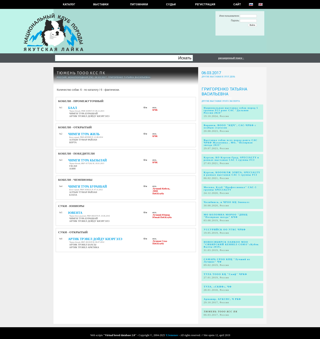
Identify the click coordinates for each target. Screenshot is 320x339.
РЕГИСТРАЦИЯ (205, 4)
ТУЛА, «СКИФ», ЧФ (218, 286)
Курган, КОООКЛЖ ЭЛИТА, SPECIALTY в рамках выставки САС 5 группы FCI (232, 173)
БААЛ (72, 108)
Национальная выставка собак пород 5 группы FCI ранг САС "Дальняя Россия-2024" (231, 110)
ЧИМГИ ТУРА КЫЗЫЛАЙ (87, 160)
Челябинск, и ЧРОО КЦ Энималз (226, 202)
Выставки (101, 4)
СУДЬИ (171, 4)
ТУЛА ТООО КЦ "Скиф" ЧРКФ (225, 274)
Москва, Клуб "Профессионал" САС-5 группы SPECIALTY (230, 188)
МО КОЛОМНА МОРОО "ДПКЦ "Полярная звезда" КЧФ (226, 215)
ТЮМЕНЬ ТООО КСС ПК (81, 73)
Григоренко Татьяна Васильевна (224, 91)
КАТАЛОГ (69, 4)
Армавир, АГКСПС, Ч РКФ (222, 299)
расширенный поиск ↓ (231, 58)
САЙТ (237, 4)
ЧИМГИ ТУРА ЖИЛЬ (84, 134)
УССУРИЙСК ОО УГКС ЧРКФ (225, 229)
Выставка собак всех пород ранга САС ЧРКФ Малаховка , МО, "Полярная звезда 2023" (230, 142)
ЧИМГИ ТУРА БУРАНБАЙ (87, 186)
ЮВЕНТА (75, 213)
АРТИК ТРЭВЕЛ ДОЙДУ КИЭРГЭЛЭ (95, 239)
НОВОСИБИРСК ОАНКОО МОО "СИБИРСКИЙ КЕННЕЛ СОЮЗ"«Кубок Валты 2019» (231, 244)
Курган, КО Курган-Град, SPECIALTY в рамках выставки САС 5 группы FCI (231, 158)
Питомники (139, 4)
